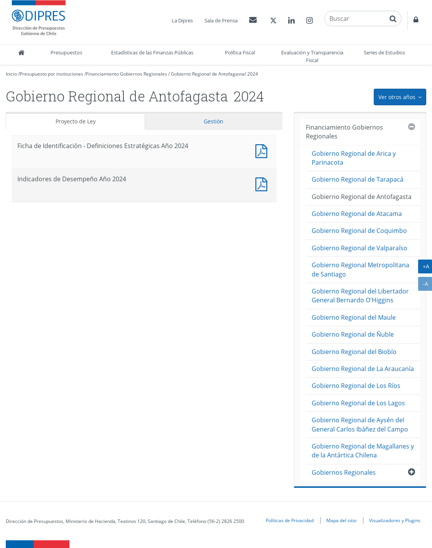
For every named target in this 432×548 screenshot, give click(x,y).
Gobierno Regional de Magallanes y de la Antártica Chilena (363, 450)
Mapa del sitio (341, 520)
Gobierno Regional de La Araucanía (363, 368)
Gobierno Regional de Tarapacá (357, 179)
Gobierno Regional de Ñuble (353, 334)
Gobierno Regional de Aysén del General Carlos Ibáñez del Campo (360, 424)
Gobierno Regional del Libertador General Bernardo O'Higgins (360, 295)
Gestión (213, 121)
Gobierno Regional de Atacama (357, 213)
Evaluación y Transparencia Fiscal (312, 56)
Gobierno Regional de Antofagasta (208, 74)
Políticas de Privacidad (290, 520)
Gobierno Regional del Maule (354, 317)
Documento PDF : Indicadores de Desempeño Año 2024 (263, 183)
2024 (252, 74)
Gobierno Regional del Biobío (354, 351)
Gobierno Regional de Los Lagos (358, 403)
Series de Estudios (384, 52)
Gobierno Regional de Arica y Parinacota (354, 158)
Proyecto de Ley (76, 121)
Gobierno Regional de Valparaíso (359, 248)
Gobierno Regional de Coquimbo (359, 230)
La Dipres (182, 20)
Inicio (11, 74)
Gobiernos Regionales (344, 472)
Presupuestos (66, 52)
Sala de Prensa (221, 20)
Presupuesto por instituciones (51, 74)
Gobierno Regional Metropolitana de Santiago (360, 269)
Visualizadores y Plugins (394, 520)
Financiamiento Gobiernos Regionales (126, 74)
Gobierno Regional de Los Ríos (356, 385)
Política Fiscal (240, 52)
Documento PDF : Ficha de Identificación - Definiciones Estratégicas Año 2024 (263, 150)
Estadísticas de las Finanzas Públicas (152, 52)
